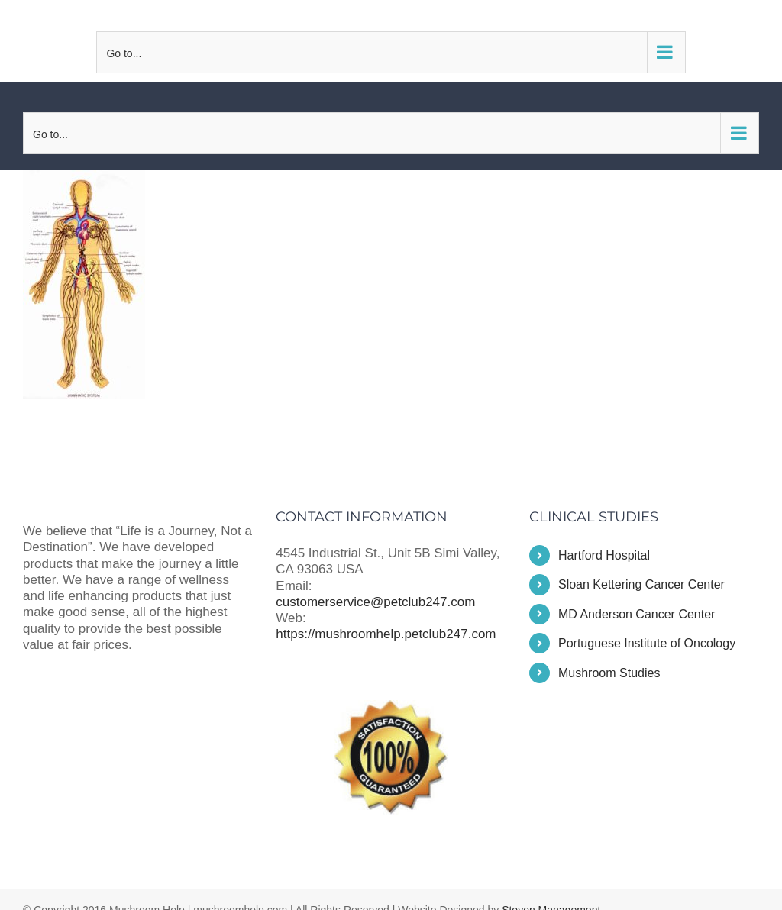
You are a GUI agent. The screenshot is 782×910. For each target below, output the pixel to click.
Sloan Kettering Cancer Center (641, 584)
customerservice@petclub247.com (391, 15)
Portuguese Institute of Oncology (646, 643)
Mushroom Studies (609, 672)
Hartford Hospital (604, 555)
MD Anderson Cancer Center (636, 614)
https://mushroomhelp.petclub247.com (386, 634)
